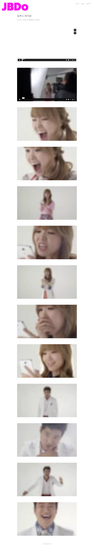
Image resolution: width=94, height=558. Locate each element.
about (77, 3)
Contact (88, 3)
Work (82, 3)
